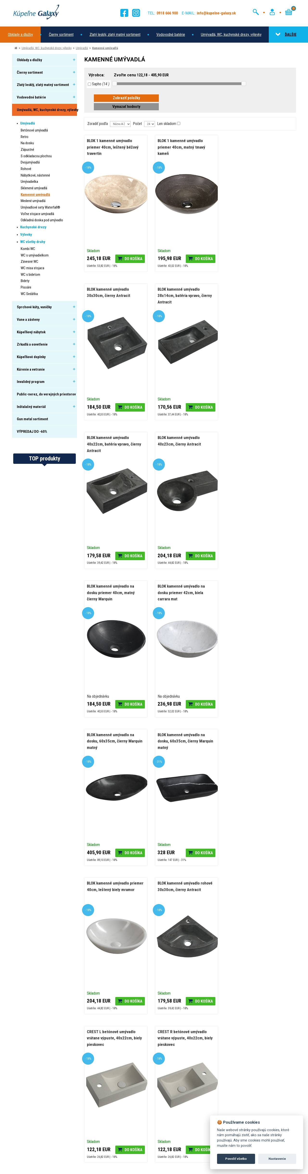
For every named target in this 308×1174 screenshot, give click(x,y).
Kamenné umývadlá (105, 48)
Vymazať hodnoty (126, 106)
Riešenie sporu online (107, 1135)
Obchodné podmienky (108, 1142)
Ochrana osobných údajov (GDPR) (134, 1167)
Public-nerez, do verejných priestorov (46, 394)
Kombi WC (28, 249)
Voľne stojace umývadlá (37, 214)
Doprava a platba (104, 1113)
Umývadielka (29, 181)
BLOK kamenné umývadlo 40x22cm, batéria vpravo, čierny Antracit (184, 295)
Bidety (25, 281)
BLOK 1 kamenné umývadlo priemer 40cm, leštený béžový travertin (113, 147)
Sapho (98, 84)
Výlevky (26, 234)
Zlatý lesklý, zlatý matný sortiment (115, 34)
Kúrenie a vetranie (31, 369)
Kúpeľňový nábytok (31, 332)
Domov (97, 1098)
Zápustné (27, 149)
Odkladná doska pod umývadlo (42, 220)
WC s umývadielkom (35, 255)
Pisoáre (26, 287)
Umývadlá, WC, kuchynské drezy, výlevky (231, 34)
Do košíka (133, 258)
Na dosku (27, 143)
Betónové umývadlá (34, 130)
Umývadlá (82, 48)
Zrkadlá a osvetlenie (32, 344)
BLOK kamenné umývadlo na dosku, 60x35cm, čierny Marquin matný (255, 444)
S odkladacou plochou (36, 156)
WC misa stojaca (32, 268)
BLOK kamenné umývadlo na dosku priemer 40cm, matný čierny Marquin (111, 444)
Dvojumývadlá (30, 162)
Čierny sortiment (61, 34)
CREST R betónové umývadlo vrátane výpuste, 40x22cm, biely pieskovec (184, 741)
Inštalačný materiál (31, 407)
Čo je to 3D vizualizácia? (225, 1014)
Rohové (26, 169)
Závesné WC (29, 261)
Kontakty (98, 1149)
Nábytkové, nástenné (35, 175)
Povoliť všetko (236, 1159)
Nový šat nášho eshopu (35, 1014)
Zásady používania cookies (68, 1167)
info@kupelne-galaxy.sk (42, 1104)
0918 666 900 (33, 1097)
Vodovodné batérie (170, 34)
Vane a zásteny (28, 319)
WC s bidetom (30, 274)
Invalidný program (31, 382)
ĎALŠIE (286, 34)
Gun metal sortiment (32, 419)
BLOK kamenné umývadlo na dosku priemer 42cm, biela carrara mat (181, 444)
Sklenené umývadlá (34, 188)
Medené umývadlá (33, 201)
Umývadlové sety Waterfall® (40, 207)
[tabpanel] (59, 1015)
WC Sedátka (29, 294)
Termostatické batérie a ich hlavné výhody (143, 1014)
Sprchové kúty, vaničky (34, 307)
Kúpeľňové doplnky (31, 357)
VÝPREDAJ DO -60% (32, 431)
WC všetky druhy (32, 242)
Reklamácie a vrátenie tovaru (113, 1120)
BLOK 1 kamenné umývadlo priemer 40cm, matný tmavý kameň (181, 147)
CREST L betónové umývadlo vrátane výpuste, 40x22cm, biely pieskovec (114, 741)
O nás (96, 1106)
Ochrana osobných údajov (111, 1127)
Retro (24, 137)
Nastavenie (277, 1159)
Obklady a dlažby (20, 34)
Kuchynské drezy (33, 227)
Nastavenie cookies (100, 1167)
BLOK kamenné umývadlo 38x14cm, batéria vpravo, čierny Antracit (114, 295)
